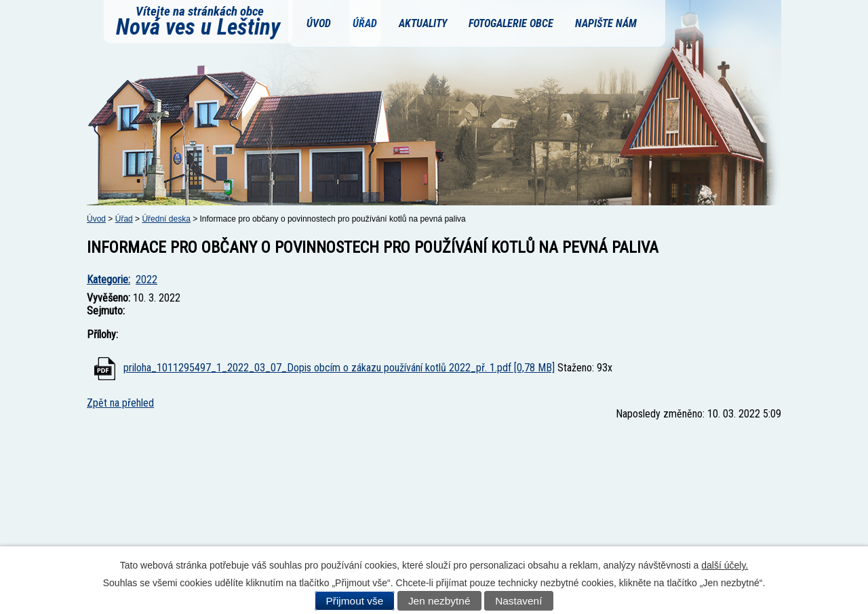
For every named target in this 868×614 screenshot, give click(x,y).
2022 (146, 279)
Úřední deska (166, 219)
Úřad (365, 23)
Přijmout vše (355, 601)
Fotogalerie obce (511, 23)
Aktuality (423, 23)
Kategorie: (108, 279)
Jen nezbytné (439, 601)
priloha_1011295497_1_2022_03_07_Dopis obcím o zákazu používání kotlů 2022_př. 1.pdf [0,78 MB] (339, 367)
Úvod (319, 23)
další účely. (724, 565)
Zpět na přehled (120, 402)
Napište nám (606, 23)
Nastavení (518, 601)
